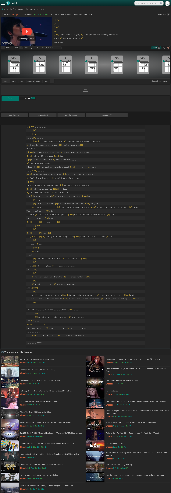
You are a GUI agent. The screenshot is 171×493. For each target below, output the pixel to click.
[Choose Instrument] (52, 81)
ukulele (22, 81)
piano (14, 81)
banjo (38, 81)
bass (46, 81)
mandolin (30, 81)
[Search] (161, 3)
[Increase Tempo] (21, 47)
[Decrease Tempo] (3, 47)
